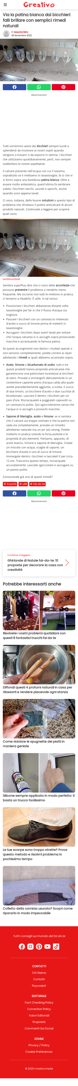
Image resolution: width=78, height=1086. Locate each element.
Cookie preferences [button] (39, 1052)
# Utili (23, 484)
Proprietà (39, 1022)
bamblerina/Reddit (11, 278)
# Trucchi (10, 484)
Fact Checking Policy (39, 1002)
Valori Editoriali (39, 1015)
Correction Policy (39, 1009)
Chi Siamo (39, 973)
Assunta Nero (21, 31)
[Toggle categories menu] (5, 4)
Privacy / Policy (39, 1045)
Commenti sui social (39, 1028)
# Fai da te (37, 484)
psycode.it (39, 986)
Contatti (39, 979)
